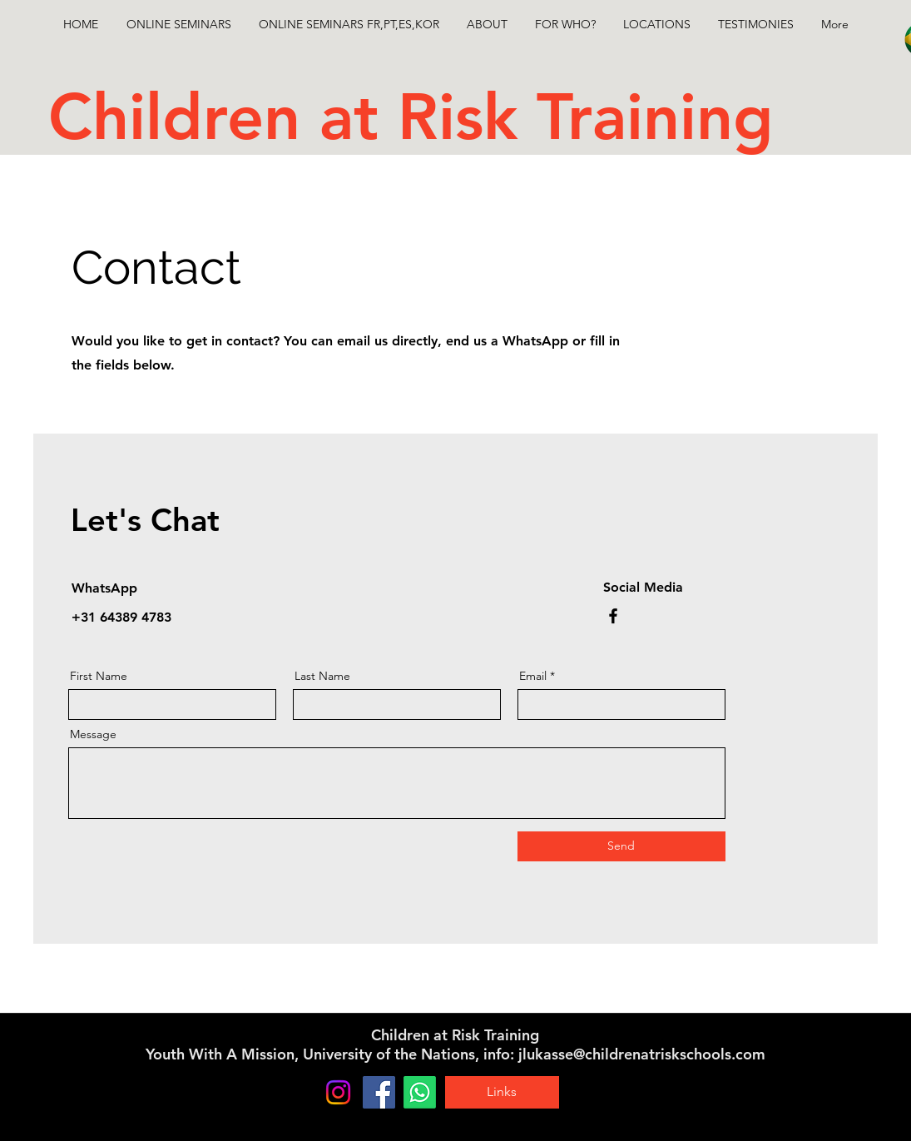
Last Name (322, 676)
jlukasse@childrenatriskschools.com (641, 1054)
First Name (98, 676)
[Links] (502, 1092)
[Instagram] (338, 1092)
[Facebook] (613, 616)
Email (533, 676)
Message (93, 734)
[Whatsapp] (420, 1092)
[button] (349, 24)
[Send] (621, 846)
